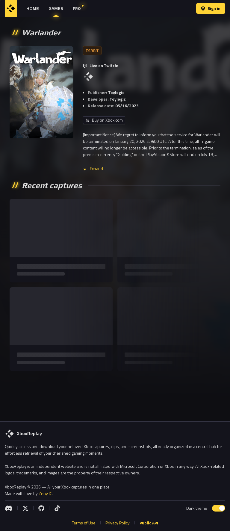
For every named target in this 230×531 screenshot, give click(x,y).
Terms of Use (84, 523)
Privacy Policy (117, 523)
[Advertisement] (115, 394)
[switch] (218, 508)
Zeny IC (45, 493)
